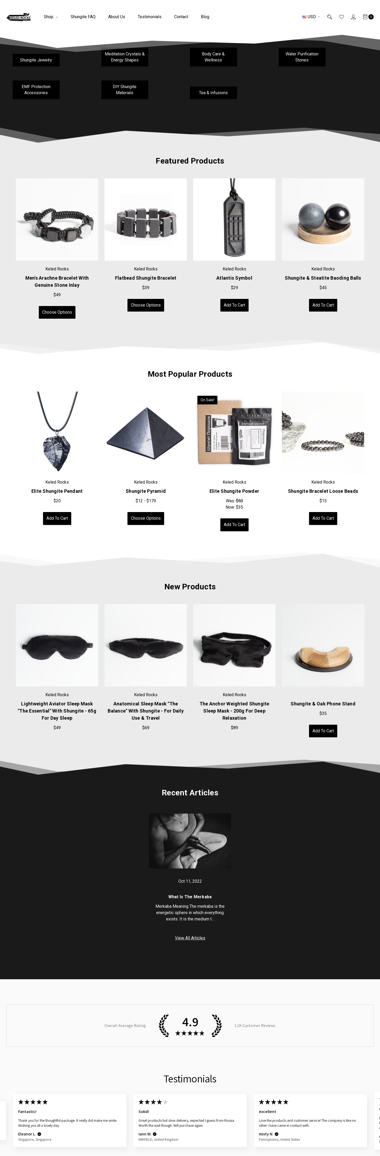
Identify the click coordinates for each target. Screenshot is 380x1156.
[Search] (326, 17)
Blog (205, 16)
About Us (116, 16)
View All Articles (190, 937)
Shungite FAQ (83, 16)
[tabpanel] (57, 248)
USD (311, 16)
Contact (181, 16)
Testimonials (150, 16)
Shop (51, 16)
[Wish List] (338, 17)
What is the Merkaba (190, 896)
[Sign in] (350, 17)
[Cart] (365, 17)
